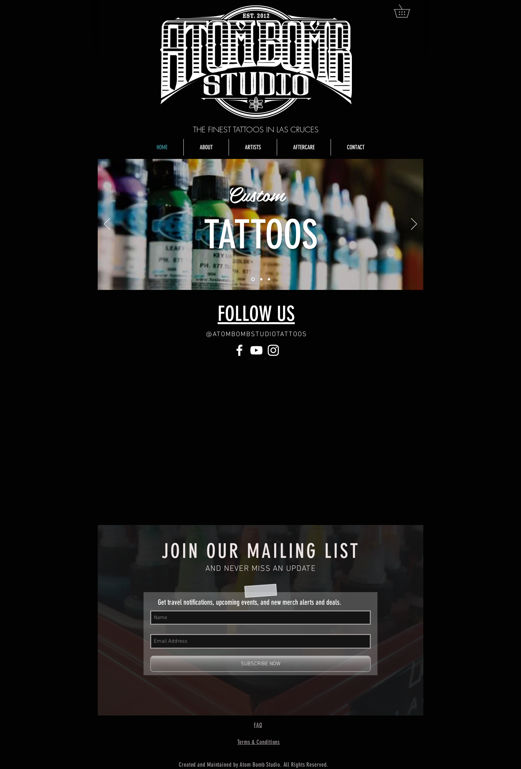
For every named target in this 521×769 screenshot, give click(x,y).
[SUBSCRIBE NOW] (260, 664)
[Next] (414, 224)
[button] (408, 11)
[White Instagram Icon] (273, 350)
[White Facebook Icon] (239, 350)
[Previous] (107, 224)
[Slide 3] (269, 279)
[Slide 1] (253, 279)
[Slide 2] (261, 279)
